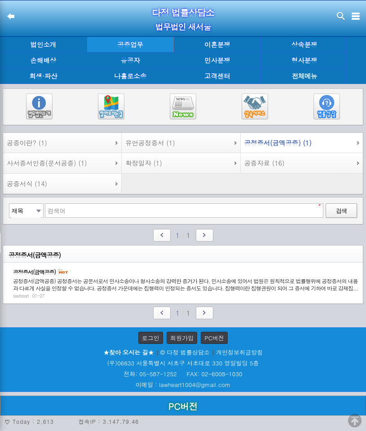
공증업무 (130, 44)
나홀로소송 (130, 75)
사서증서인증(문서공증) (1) (47, 162)
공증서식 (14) (27, 183)
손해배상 (44, 60)
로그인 (150, 338)
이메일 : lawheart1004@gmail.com (183, 384)
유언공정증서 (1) (150, 142)
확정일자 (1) (143, 162)
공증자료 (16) (264, 162)
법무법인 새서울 (183, 26)
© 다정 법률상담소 (185, 352)
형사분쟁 (304, 60)
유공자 (130, 60)
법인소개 (44, 44)
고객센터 (217, 75)
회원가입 (182, 338)
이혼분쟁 (217, 44)
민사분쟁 (217, 60)
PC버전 (214, 338)
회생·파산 (43, 75)
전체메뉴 (304, 76)
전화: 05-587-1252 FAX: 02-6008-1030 (182, 373)
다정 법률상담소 (183, 12)
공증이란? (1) (27, 142)
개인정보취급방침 (239, 352)
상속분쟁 (304, 44)
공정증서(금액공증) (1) (278, 142)
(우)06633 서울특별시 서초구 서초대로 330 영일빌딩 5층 (183, 363)
